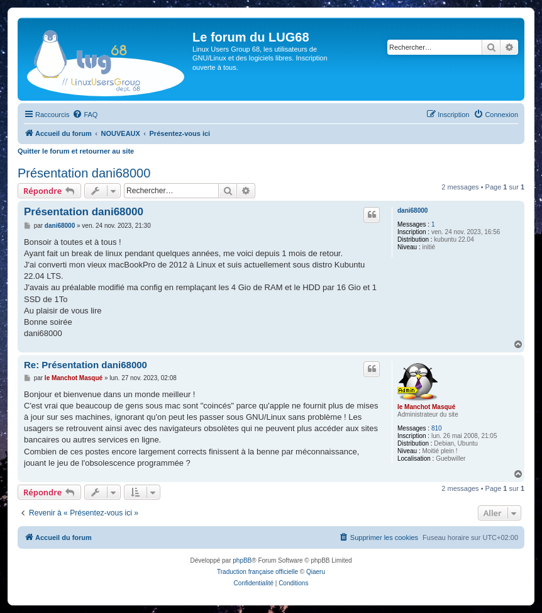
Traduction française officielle (257, 571)
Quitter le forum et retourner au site (76, 151)
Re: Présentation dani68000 (85, 364)
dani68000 (412, 210)
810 (436, 428)
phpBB (242, 560)
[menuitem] (84, 114)
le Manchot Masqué (426, 406)
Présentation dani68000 (84, 173)
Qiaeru (315, 571)
